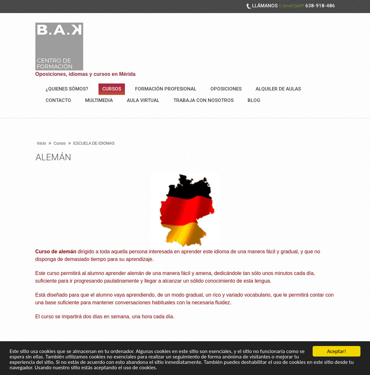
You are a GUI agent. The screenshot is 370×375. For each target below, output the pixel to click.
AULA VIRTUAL (143, 100)
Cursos (111, 89)
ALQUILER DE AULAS (278, 89)
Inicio (41, 143)
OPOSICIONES (226, 89)
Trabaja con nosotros (203, 100)
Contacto (58, 100)
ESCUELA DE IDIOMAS (93, 143)
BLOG (254, 100)
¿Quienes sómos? (67, 89)
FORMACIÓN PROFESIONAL (165, 89)
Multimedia (99, 100)
